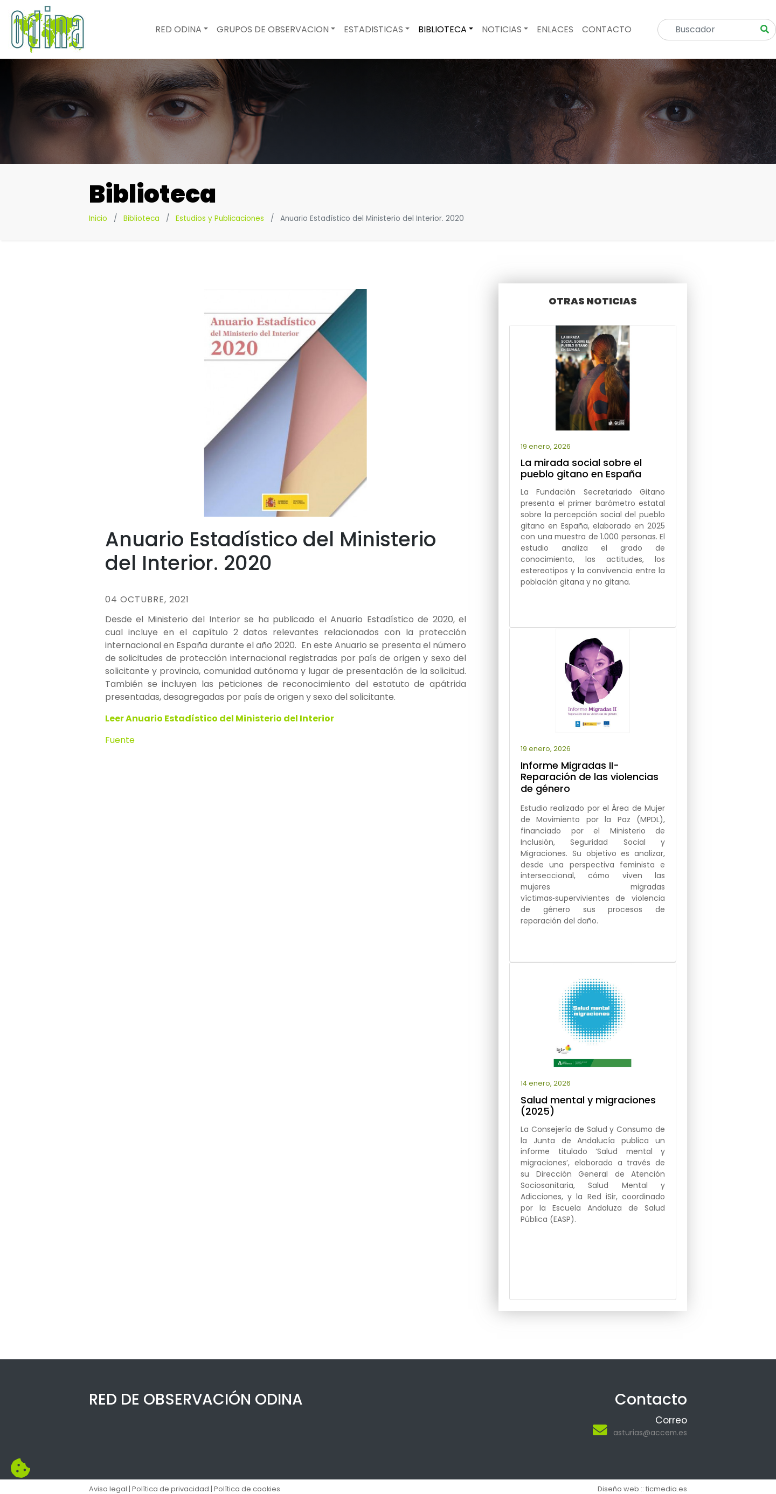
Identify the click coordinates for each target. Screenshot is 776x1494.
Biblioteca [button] (442, 29)
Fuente (120, 740)
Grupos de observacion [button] (273, 29)
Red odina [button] (178, 29)
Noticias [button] (502, 29)
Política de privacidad (170, 1488)
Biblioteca (141, 218)
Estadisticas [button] (373, 29)
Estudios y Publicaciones (220, 218)
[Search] (709, 29)
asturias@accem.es (650, 1432)
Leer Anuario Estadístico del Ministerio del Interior (219, 718)
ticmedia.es (666, 1488)
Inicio (98, 218)
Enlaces (555, 29)
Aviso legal (108, 1488)
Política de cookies (247, 1488)
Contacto (607, 29)
